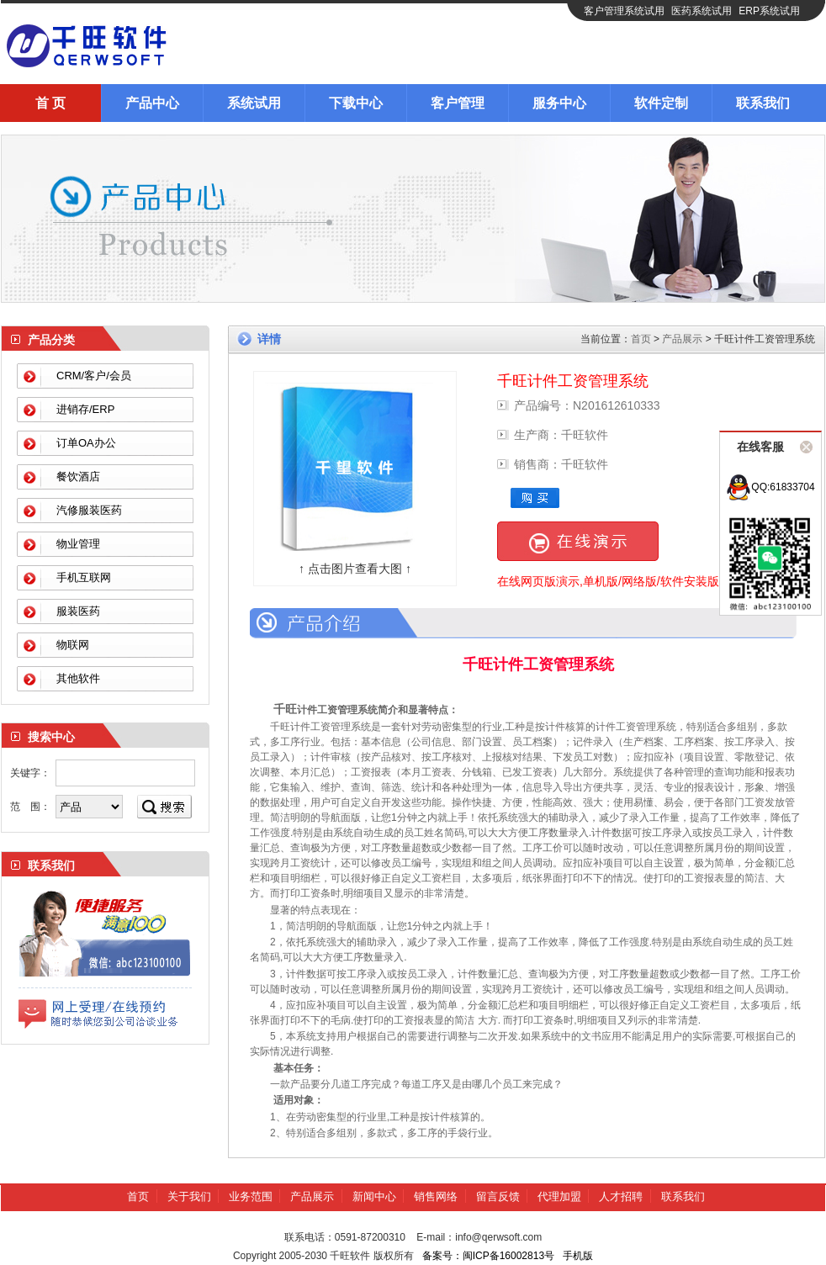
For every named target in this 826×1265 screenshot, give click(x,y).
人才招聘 (621, 1196)
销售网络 (436, 1196)
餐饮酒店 (78, 476)
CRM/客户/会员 (93, 375)
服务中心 (559, 103)
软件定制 (661, 103)
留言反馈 (498, 1196)
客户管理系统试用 (624, 11)
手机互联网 (83, 577)
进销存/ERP (85, 409)
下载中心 (356, 103)
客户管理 (457, 103)
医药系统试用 (701, 11)
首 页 (50, 103)
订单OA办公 (86, 443)
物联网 (72, 644)
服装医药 (78, 611)
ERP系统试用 (769, 11)
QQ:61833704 (770, 487)
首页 (641, 339)
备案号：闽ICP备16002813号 (488, 1256)
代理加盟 (559, 1196)
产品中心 (152, 103)
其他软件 (78, 678)
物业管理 (78, 543)
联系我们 (763, 103)
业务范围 (251, 1196)
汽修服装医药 (89, 510)
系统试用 (254, 103)
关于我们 (189, 1196)
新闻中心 (374, 1196)
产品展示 (682, 339)
